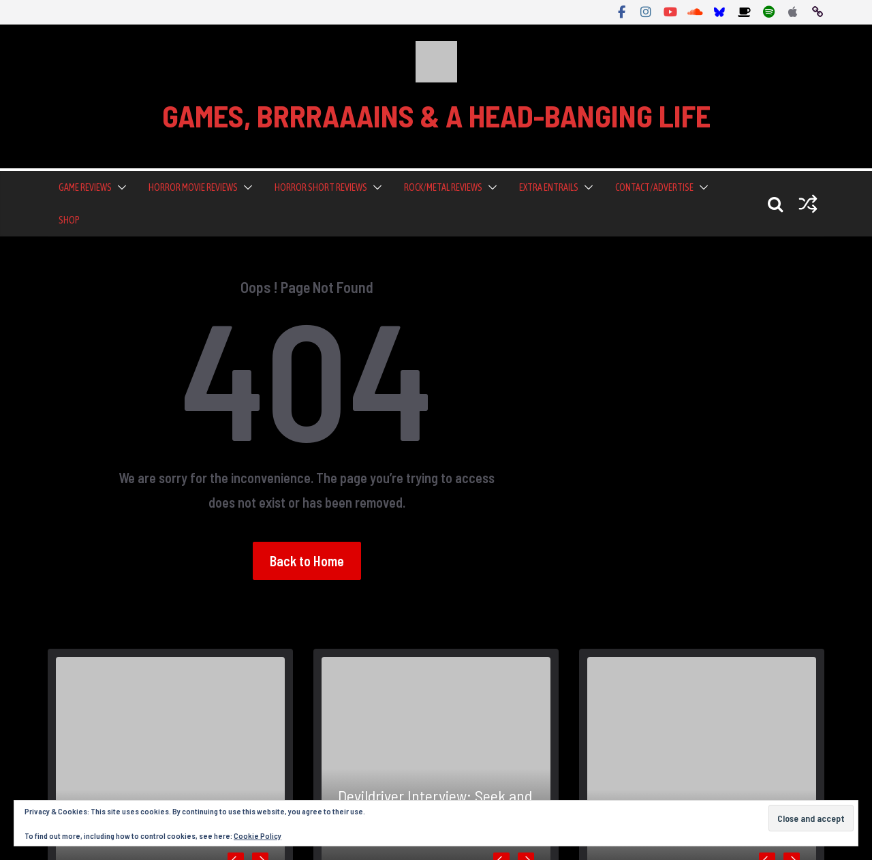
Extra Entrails (548, 187)
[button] (119, 187)
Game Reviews (85, 187)
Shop (69, 220)
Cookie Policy (257, 835)
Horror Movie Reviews (193, 187)
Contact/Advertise (654, 187)
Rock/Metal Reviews (443, 187)
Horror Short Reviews (321, 187)
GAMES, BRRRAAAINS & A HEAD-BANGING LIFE (436, 115)
